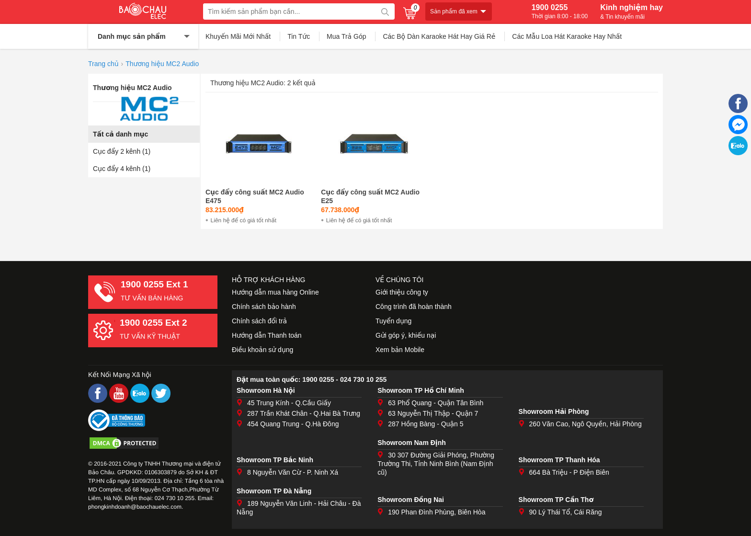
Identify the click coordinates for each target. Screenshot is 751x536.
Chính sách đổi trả (259, 321)
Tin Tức (298, 36)
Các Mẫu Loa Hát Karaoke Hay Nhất (567, 36)
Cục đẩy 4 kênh (121, 168)
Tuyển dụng (393, 321)
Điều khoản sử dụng (262, 350)
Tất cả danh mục (120, 134)
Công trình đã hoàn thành (414, 306)
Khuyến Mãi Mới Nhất (238, 36)
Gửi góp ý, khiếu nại (406, 335)
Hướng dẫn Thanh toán (267, 335)
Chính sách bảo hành (264, 306)
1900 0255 (560, 11)
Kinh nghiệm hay (631, 11)
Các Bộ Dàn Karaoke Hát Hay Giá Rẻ (439, 36)
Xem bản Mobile (400, 350)
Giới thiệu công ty (402, 292)
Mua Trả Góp (346, 36)
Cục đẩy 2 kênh (121, 151)
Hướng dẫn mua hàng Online (275, 292)
